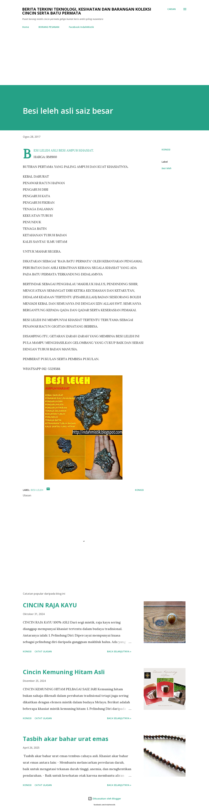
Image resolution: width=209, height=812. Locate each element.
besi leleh (166, 168)
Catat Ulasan (43, 651)
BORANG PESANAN (49, 27)
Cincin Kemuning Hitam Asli (64, 672)
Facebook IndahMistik (81, 27)
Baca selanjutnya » (119, 651)
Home (25, 27)
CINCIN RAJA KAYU (50, 605)
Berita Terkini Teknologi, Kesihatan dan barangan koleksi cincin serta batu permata (86, 11)
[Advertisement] (104, 60)
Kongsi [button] (166, 149)
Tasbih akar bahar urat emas (65, 739)
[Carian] (171, 9)
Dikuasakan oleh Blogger (104, 798)
